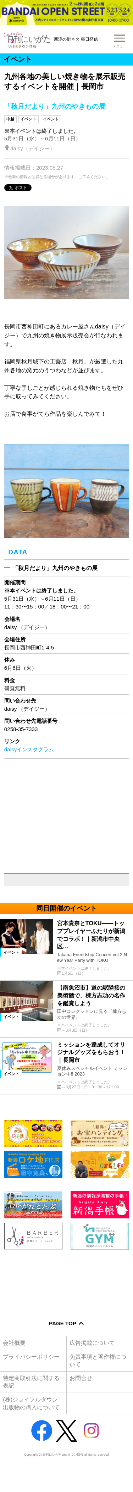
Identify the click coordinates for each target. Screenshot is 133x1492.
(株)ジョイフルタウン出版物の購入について (31, 1403)
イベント (28, 119)
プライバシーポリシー (31, 1356)
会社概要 (14, 1343)
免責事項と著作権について (98, 1360)
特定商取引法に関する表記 (31, 1382)
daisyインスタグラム (29, 749)
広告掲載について (92, 1343)
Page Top (62, 1323)
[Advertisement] (66, 1280)
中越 (10, 119)
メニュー (119, 46)
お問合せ (81, 1378)
